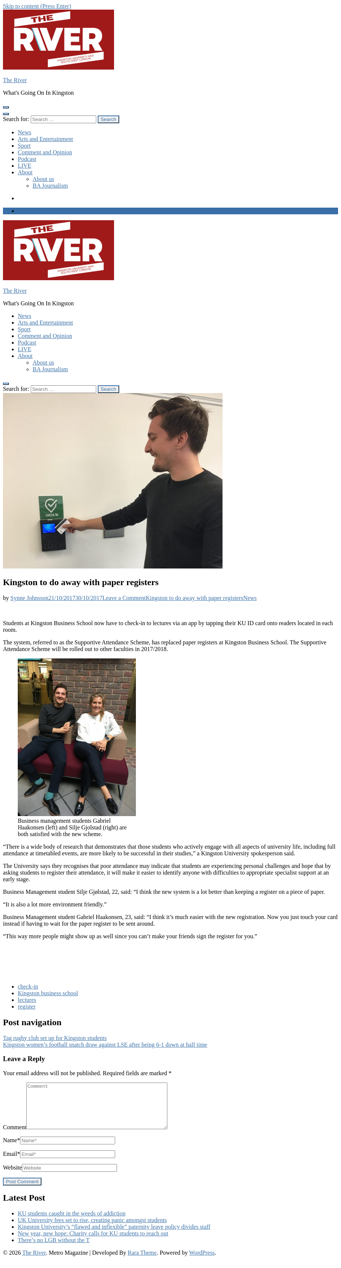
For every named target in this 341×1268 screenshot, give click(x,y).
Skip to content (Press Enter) (37, 6)
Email (11, 1163)
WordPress (202, 1261)
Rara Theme (142, 1261)
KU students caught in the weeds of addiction (72, 1222)
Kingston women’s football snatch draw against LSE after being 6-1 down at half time (105, 1044)
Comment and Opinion (45, 152)
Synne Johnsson (29, 598)
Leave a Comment (172, 598)
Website (12, 1176)
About (25, 172)
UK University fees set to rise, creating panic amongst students (92, 1229)
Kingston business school (48, 993)
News (24, 132)
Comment (14, 1136)
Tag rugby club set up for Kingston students (55, 1038)
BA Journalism (50, 185)
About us (43, 179)
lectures (27, 1000)
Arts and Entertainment (45, 139)
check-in (28, 986)
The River (15, 80)
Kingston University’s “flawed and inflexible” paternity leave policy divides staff (114, 1235)
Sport (24, 145)
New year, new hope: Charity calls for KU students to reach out (93, 1242)
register (27, 1006)
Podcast (27, 159)
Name (11, 1149)
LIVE (24, 165)
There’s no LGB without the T (54, 1249)
